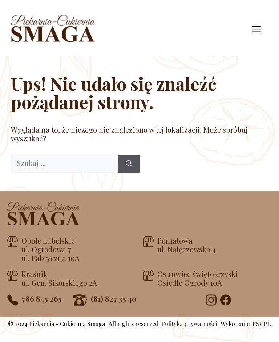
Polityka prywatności (189, 323)
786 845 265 (42, 298)
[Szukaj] (129, 164)
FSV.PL (261, 323)
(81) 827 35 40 (114, 298)
